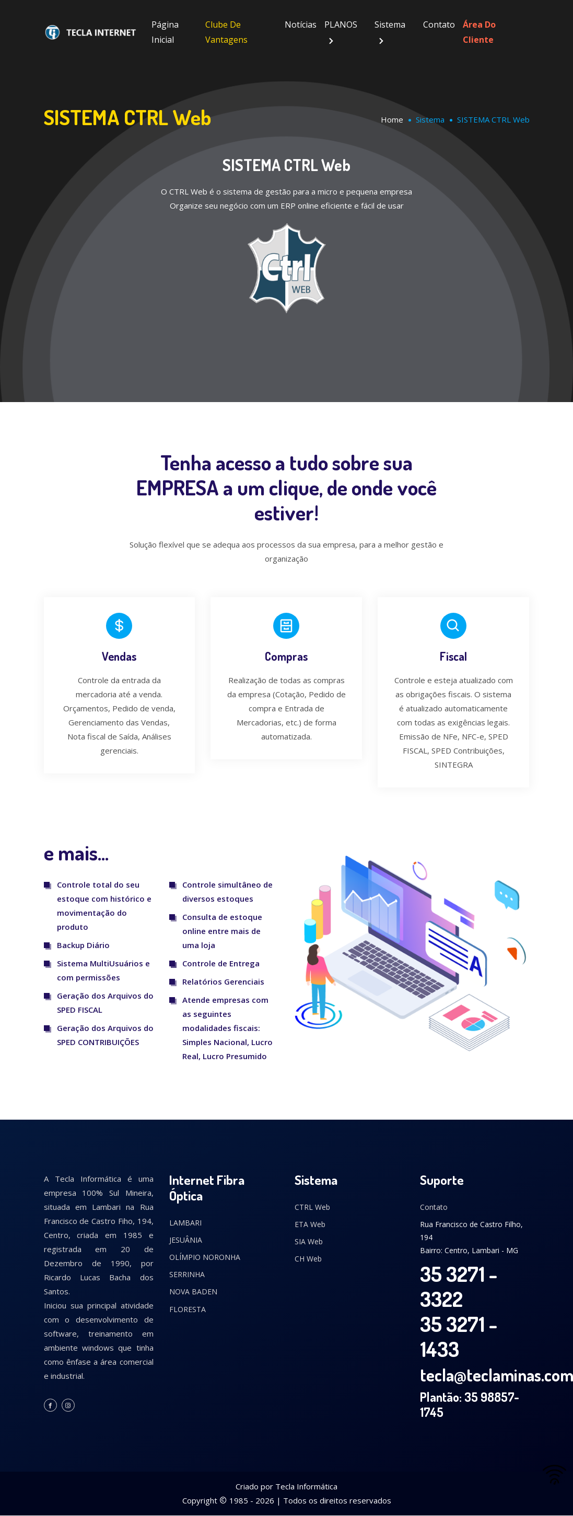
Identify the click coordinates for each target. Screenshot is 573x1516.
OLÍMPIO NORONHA (204, 1258)
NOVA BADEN (193, 1292)
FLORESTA (187, 1309)
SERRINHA (187, 1275)
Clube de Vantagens (226, 32)
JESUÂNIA (185, 1240)
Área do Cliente (479, 32)
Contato (439, 24)
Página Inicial (165, 32)
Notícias (301, 24)
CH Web (308, 1259)
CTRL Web (312, 1207)
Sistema (390, 24)
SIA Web (309, 1242)
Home (392, 119)
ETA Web (310, 1225)
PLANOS (340, 24)
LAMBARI (185, 1223)
